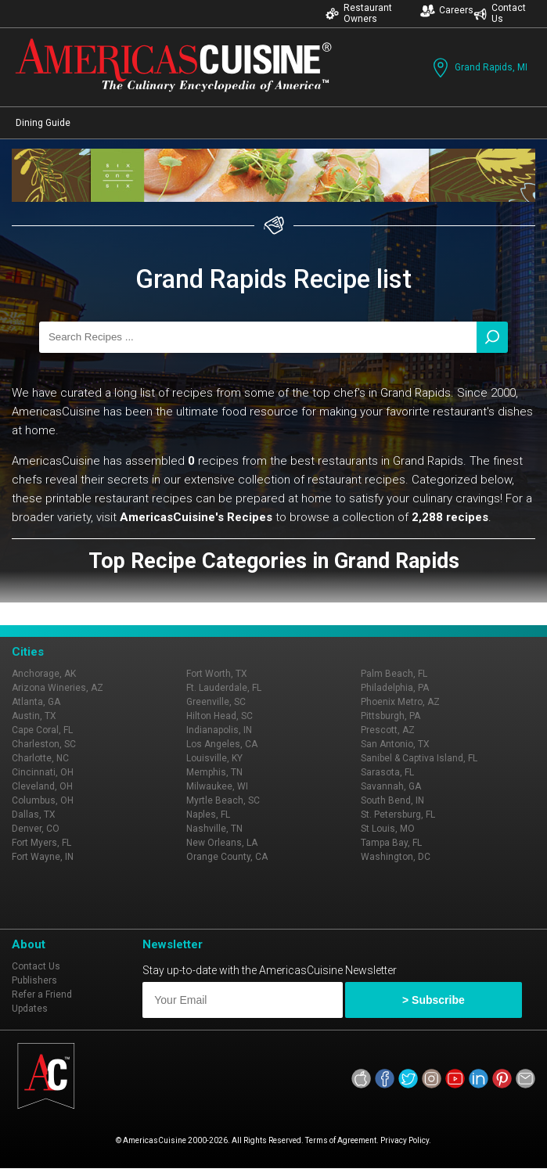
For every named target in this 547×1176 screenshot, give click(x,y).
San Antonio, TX (395, 744)
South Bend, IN (392, 800)
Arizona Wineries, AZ (57, 687)
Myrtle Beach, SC (223, 800)
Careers (446, 10)
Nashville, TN (214, 828)
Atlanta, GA (36, 701)
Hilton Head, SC (219, 715)
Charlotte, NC (40, 758)
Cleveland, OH (42, 786)
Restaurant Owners (358, 13)
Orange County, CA (227, 856)
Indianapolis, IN (219, 730)
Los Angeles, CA (221, 744)
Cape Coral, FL (42, 730)
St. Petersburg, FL (398, 814)
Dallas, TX (34, 814)
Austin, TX (34, 715)
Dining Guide (43, 122)
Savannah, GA (391, 786)
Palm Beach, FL (394, 673)
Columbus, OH (43, 800)
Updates (30, 1008)
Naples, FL (208, 814)
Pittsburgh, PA (390, 715)
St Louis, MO (388, 828)
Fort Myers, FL (41, 842)
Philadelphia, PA (395, 687)
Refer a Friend (42, 994)
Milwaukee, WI (217, 786)
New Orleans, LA (221, 842)
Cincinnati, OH (43, 772)
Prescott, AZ (388, 730)
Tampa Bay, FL (391, 842)
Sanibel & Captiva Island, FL (419, 758)
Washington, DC (395, 856)
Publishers (34, 980)
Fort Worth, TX (216, 673)
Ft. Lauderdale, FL (223, 687)
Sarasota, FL (387, 772)
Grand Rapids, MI (478, 67)
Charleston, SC (44, 744)
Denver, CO (35, 828)
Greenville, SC (216, 701)
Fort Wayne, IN (43, 856)
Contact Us (499, 13)
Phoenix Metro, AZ (400, 701)
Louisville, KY (214, 758)
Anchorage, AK (44, 673)
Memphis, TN (214, 772)
